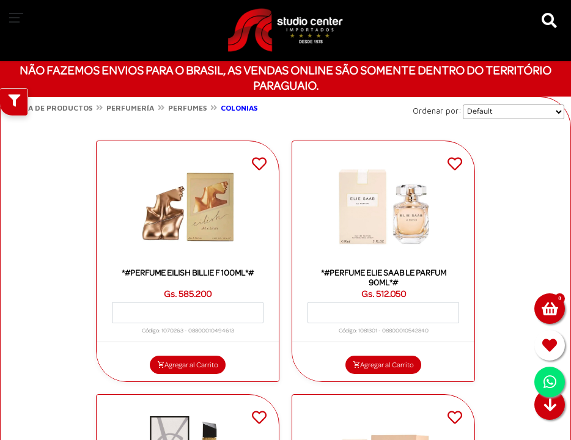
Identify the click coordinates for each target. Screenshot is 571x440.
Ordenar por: (437, 111)
